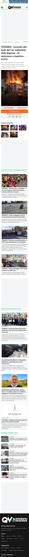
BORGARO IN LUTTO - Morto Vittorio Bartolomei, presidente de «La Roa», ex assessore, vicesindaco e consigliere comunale (18, 476)
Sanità (19, 536)
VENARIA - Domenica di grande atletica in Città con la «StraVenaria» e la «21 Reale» (14, 241)
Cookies (19, 547)
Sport (15, 538)
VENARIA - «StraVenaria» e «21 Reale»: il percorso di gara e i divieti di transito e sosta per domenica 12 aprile (14, 190)
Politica (25, 42)
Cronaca (8, 536)
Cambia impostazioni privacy (16, 550)
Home (2, 536)
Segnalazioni (4, 541)
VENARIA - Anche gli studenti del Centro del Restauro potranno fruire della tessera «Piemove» (14, 330)
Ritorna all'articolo (15, 42)
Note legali (4, 550)
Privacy (13, 547)
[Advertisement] (14, 25)
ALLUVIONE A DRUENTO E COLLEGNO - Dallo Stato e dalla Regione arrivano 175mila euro (14, 361)
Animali (3, 538)
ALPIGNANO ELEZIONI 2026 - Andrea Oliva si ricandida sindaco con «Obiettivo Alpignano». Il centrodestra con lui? (14, 391)
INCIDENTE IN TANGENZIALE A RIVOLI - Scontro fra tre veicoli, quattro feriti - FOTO (18, 469)
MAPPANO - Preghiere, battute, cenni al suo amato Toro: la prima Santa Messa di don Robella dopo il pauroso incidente (18, 454)
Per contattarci (5, 547)
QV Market (10, 538)
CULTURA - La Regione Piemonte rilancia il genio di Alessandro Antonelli (14, 421)
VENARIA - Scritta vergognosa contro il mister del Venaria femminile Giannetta (13, 216)
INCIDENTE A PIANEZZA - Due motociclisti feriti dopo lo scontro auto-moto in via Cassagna (18, 461)
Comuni (21, 538)
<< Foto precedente (8, 107)
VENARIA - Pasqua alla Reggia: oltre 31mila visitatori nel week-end (14, 269)
